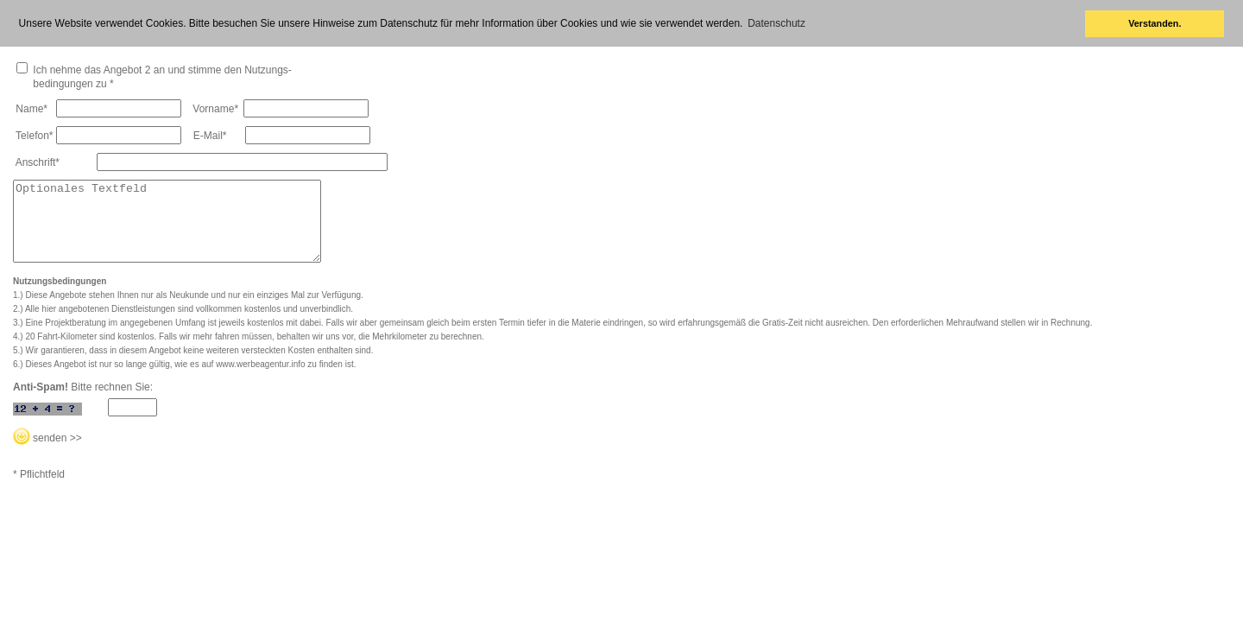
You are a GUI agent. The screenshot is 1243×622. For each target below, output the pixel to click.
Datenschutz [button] (776, 23)
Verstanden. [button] (1154, 23)
